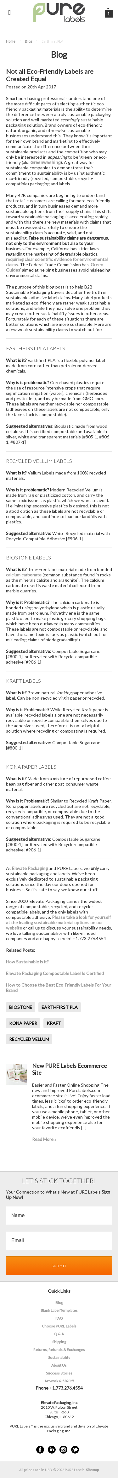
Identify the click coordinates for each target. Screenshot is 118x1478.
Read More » (44, 1139)
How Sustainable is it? (27, 961)
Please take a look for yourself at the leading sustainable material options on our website (58, 922)
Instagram (63, 1450)
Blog (28, 41)
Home (10, 41)
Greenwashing (46, 162)
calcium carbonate (24, 574)
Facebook (40, 1450)
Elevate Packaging (30, 868)
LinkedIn (52, 1450)
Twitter (75, 1450)
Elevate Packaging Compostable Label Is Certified (55, 973)
